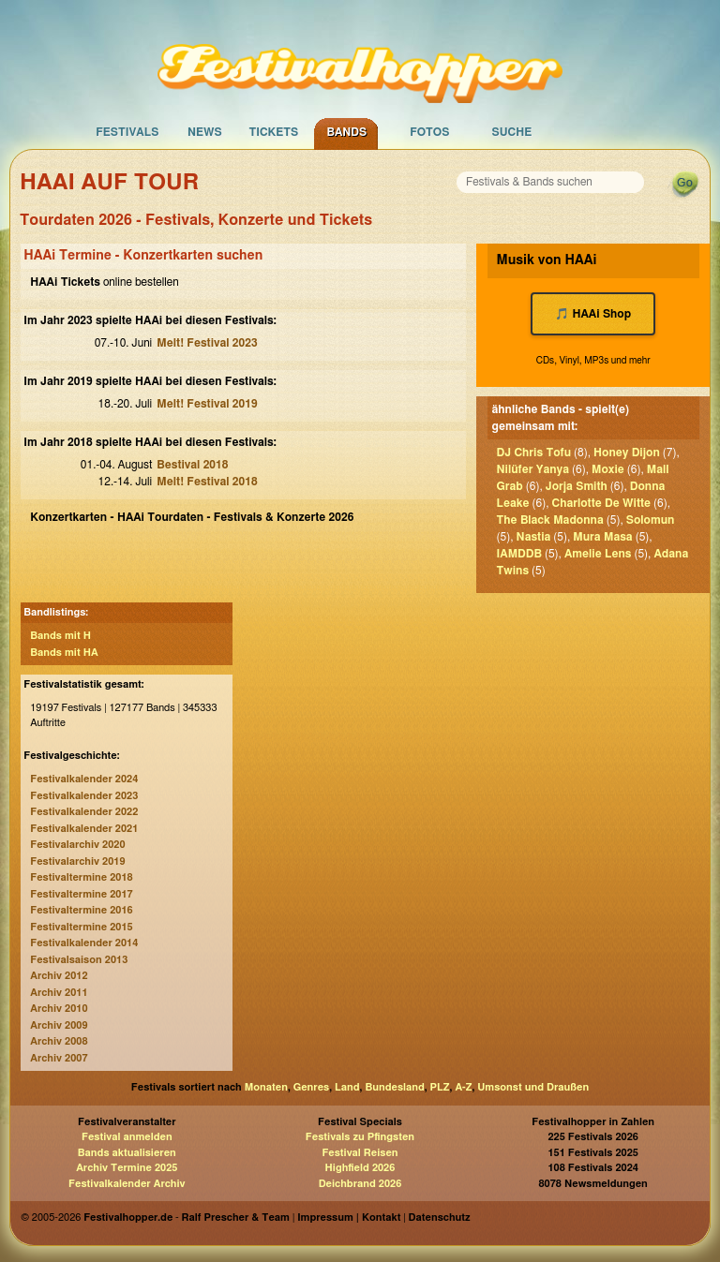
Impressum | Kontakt (348, 1217)
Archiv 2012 (58, 976)
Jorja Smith (577, 486)
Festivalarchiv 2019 (77, 861)
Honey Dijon (626, 452)
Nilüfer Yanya (533, 469)
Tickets (273, 132)
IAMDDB (519, 553)
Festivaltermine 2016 (81, 910)
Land (347, 1087)
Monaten (266, 1087)
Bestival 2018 (192, 464)
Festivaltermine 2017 (81, 894)
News (205, 132)
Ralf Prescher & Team (236, 1217)
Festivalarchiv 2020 (77, 844)
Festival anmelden (127, 1137)
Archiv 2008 (58, 1041)
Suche (511, 132)
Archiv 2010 (58, 1008)
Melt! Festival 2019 (207, 403)
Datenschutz (440, 1217)
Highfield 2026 (360, 1168)
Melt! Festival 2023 (207, 343)
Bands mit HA (64, 652)
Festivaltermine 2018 (81, 877)
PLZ (440, 1087)
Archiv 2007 (58, 1058)
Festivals (127, 132)
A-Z (463, 1087)
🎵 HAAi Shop (593, 313)
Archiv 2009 (58, 1025)
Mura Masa (602, 536)
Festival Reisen (360, 1153)
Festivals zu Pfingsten (360, 1137)
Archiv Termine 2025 (126, 1168)
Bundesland (394, 1087)
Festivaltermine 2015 (81, 927)
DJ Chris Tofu (534, 452)
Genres (311, 1087)
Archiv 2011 (58, 992)
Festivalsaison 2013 (79, 960)
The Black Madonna (550, 520)
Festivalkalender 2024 (84, 779)
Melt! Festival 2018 (207, 481)
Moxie (608, 469)
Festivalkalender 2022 (84, 812)
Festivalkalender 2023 (84, 796)
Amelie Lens (597, 553)
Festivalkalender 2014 (84, 943)
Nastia (534, 536)
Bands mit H (60, 636)
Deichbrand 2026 (360, 1184)
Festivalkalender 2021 (84, 829)
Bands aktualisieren (127, 1153)
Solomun (650, 520)
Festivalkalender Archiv (126, 1184)
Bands (346, 132)
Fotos (429, 132)
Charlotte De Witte (601, 503)
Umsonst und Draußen (533, 1087)
